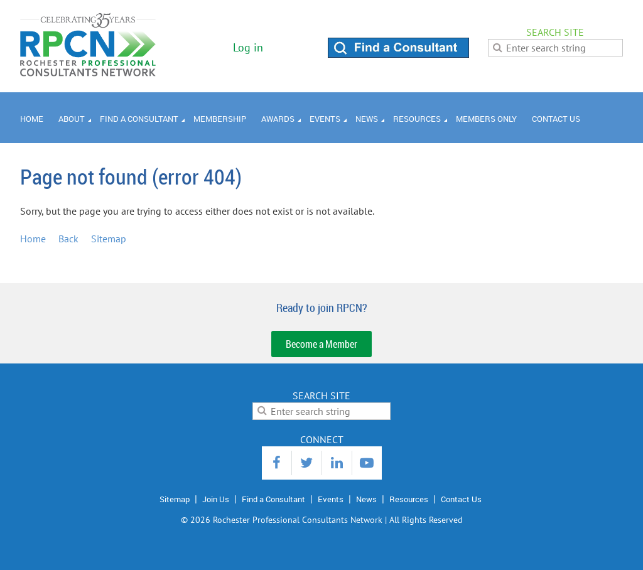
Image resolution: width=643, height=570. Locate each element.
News (366, 499)
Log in (248, 47)
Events (330, 499)
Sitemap (108, 238)
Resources (408, 499)
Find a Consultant (273, 499)
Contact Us (461, 499)
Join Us (215, 499)
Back (68, 238)
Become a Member (321, 344)
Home (33, 238)
